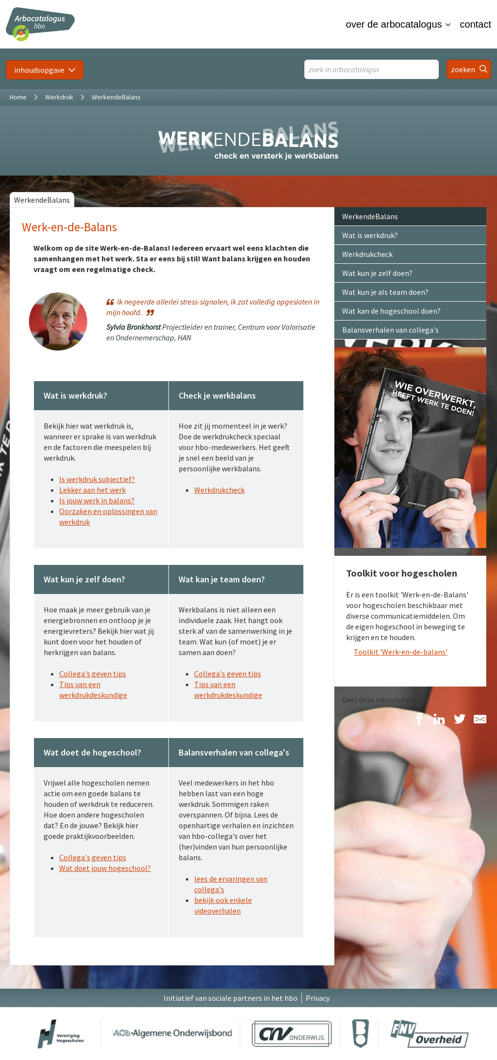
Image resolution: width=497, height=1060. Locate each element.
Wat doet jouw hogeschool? (105, 868)
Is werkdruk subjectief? (97, 479)
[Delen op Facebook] (419, 720)
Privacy (318, 998)
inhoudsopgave (39, 70)
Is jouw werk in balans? (96, 500)
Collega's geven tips (92, 673)
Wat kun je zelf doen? (377, 273)
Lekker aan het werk (92, 490)
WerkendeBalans (42, 200)
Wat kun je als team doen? (385, 292)
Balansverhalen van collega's (390, 330)
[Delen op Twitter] (459, 720)
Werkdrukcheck (219, 490)
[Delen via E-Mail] (480, 720)
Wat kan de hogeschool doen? (391, 311)
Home (18, 97)
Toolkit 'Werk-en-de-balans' (400, 652)
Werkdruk (59, 97)
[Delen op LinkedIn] (439, 720)
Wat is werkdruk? (370, 235)
